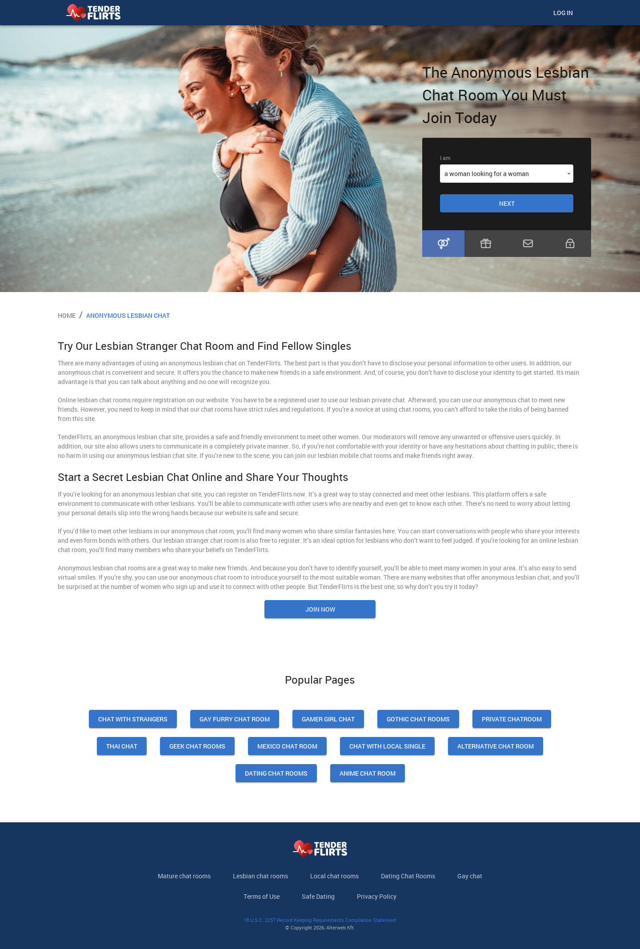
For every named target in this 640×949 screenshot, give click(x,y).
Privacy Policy (376, 896)
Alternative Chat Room (495, 746)
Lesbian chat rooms (260, 876)
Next (507, 203)
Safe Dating (318, 896)
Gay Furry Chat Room (235, 719)
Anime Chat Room (368, 773)
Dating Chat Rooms (276, 773)
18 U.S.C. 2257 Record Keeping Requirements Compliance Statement (320, 920)
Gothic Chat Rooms (418, 719)
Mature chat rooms (184, 876)
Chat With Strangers (133, 719)
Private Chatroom (512, 719)
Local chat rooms (334, 876)
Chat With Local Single (387, 746)
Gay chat (469, 876)
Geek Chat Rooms (197, 746)
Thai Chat (121, 746)
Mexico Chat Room (287, 746)
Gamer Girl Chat (328, 719)
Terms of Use (262, 896)
